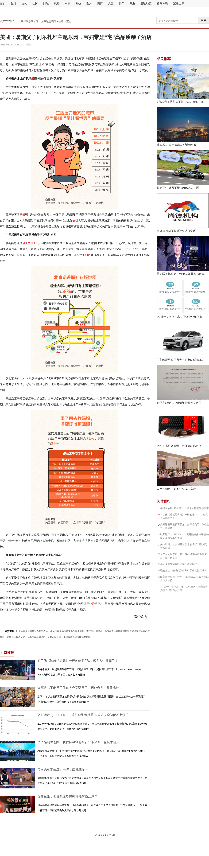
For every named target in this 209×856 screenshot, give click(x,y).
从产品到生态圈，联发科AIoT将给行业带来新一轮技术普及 (78, 742)
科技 (78, 3)
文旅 (111, 3)
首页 (3, 3)
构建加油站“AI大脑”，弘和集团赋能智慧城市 (184, 508)
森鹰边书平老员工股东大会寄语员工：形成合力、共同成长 (78, 688)
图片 (89, 3)
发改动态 (146, 3)
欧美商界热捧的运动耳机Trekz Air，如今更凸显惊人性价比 (184, 578)
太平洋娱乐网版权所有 (104, 835)
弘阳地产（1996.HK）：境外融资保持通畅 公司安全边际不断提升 (83, 715)
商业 (132, 3)
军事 (67, 3)
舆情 (100, 3)
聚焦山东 (178, 3)
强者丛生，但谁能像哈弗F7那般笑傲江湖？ (67, 796)
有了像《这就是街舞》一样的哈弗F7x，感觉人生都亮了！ (77, 660)
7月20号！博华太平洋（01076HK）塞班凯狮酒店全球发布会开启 (184, 588)
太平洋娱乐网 (48, 21)
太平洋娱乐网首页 (29, 21)
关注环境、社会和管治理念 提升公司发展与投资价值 (183, 546)
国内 (24, 3)
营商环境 (162, 3)
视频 (57, 3)
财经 (46, 3)
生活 (13, 3)
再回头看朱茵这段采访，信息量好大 (62, 769)
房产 (121, 3)
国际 (35, 3)
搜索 (203, 20)
